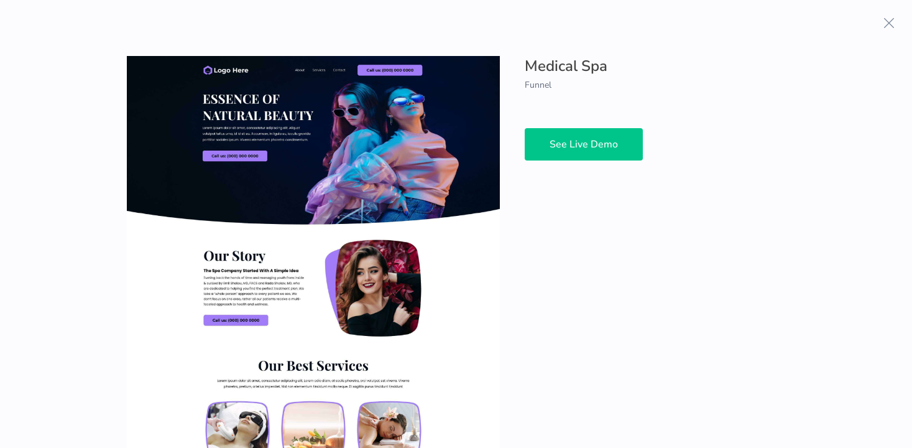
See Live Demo (584, 144)
